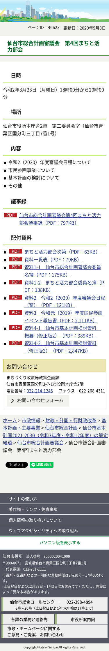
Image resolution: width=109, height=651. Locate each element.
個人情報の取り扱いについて (35, 520)
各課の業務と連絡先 (29, 619)
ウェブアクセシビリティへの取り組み (43, 530)
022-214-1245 (40, 390)
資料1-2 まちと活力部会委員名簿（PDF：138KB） (64, 286)
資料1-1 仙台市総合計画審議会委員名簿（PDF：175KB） (62, 270)
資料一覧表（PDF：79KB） (53, 259)
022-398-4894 (80, 602)
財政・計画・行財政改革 (71, 420)
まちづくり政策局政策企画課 (32, 377)
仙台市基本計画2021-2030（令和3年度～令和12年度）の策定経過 (55, 435)
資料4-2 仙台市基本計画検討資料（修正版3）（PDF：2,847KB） (60, 346)
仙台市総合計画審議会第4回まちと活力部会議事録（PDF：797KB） (60, 219)
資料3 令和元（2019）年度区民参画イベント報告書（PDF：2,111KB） (63, 316)
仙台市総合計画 (61, 427)
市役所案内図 (83, 619)
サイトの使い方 (23, 499)
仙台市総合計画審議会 (40, 442)
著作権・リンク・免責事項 (33, 509)
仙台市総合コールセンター (34, 602)
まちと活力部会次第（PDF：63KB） (62, 251)
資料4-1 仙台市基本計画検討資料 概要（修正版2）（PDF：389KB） (62, 331)
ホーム (10, 420)
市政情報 (31, 420)
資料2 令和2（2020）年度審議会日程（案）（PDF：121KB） (64, 301)
